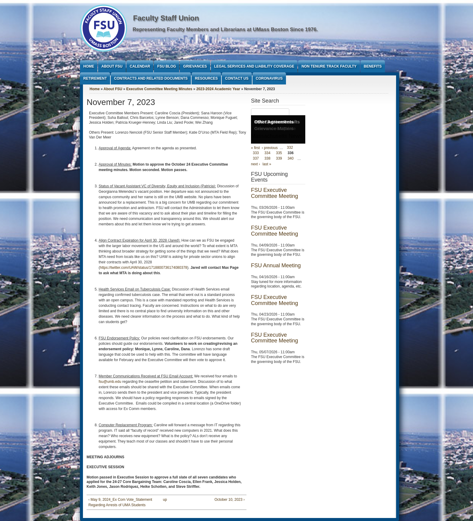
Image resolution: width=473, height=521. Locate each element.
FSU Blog (166, 66)
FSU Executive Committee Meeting (274, 193)
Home (88, 66)
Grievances (195, 66)
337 (256, 159)
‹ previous (270, 148)
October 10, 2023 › (229, 499)
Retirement (95, 78)
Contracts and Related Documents (151, 78)
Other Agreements (274, 121)
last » (266, 164)
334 (267, 153)
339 (279, 159)
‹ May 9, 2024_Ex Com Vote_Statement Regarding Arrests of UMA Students (120, 502)
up (165, 499)
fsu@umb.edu (110, 382)
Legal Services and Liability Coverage (254, 66)
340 (290, 159)
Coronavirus (269, 78)
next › (255, 164)
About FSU (111, 66)
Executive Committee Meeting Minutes (159, 89)
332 (290, 148)
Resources (206, 78)
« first (255, 148)
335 (279, 153)
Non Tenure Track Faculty (328, 66)
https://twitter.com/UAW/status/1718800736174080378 (143, 267)
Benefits (373, 66)
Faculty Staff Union (166, 18)
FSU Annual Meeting (276, 265)
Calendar (140, 66)
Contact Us (237, 78)
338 (267, 159)
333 (256, 153)
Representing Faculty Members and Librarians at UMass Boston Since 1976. (225, 29)
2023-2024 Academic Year (218, 89)
